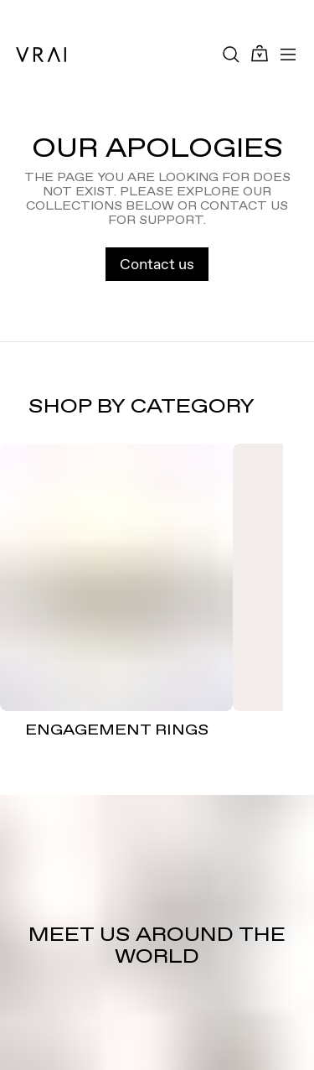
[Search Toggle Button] (231, 54)
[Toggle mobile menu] (288, 54)
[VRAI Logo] (41, 54)
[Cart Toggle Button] (260, 54)
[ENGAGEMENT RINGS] (116, 578)
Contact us (157, 263)
